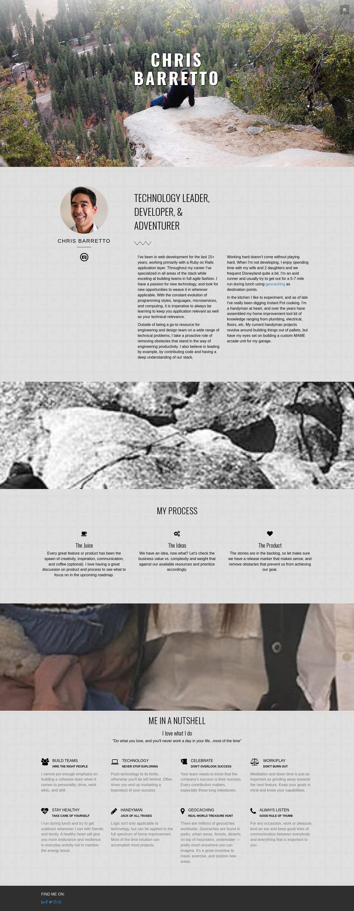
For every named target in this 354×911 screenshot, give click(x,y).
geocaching (275, 284)
